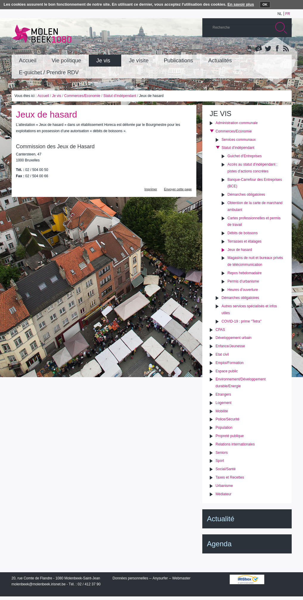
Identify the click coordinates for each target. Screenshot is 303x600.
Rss (285, 49)
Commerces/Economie (82, 96)
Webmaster (181, 578)
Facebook (276, 49)
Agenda (219, 544)
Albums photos (258, 49)
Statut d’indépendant (119, 96)
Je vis (56, 96)
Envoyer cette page (178, 189)
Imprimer (150, 189)
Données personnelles (130, 578)
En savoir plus (241, 4)
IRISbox (247, 579)
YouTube (249, 49)
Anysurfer (160, 578)
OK (265, 4)
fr (287, 14)
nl (279, 14)
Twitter (267, 49)
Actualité (220, 519)
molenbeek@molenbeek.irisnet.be (39, 584)
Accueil (43, 96)
